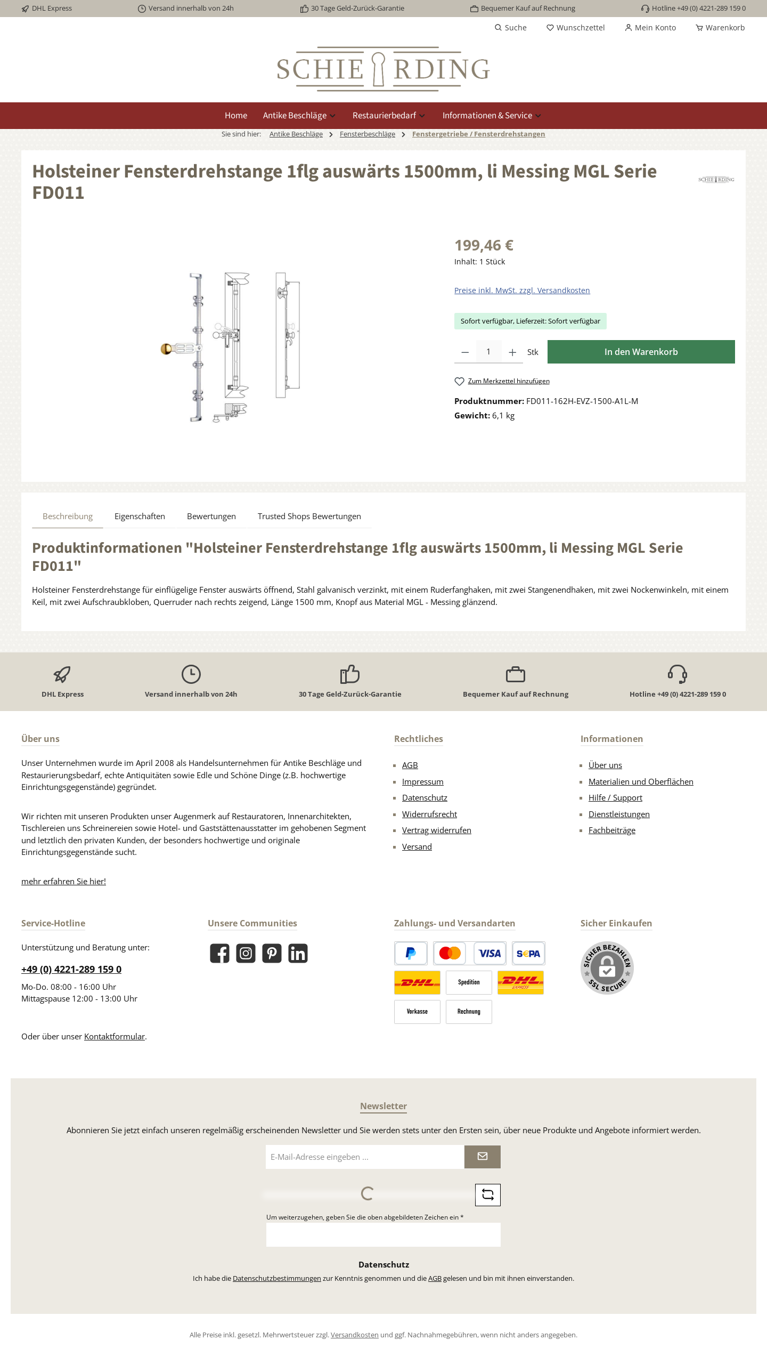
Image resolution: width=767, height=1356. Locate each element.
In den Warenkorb (641, 352)
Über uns (605, 765)
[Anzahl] (489, 352)
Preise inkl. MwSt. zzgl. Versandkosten (522, 290)
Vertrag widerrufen (436, 830)
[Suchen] (510, 27)
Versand (417, 846)
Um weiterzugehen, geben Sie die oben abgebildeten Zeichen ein (365, 1217)
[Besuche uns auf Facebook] (220, 953)
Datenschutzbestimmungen (277, 1278)
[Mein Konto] (650, 27)
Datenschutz (424, 797)
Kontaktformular (114, 1036)
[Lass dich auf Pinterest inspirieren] (272, 953)
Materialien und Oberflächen (641, 781)
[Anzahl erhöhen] (513, 352)
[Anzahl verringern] (465, 352)
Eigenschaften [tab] (140, 516)
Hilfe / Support (615, 797)
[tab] (67, 516)
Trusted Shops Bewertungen (309, 516)
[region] (232, 348)
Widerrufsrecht (429, 814)
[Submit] (482, 1157)
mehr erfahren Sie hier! (63, 881)
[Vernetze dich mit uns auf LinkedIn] (298, 953)
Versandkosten (355, 1334)
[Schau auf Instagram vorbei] (246, 953)
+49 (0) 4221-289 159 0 (71, 969)
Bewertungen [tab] (211, 516)
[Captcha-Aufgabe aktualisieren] (488, 1195)
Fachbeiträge (612, 830)
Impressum (423, 781)
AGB (410, 765)
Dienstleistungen (619, 814)
